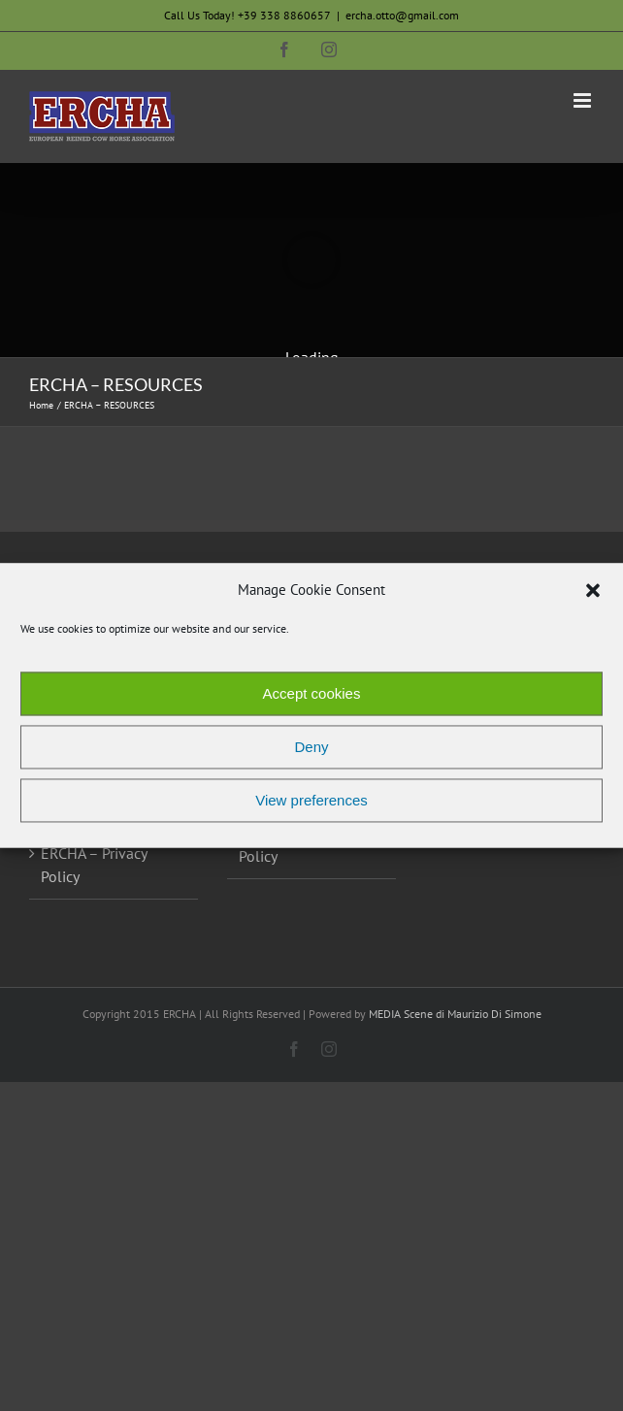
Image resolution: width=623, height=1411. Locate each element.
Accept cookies (312, 693)
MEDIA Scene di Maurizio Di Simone (455, 1013)
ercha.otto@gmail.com (402, 15)
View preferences (311, 800)
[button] (593, 590)
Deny (311, 746)
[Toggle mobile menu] (584, 100)
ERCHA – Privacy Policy (94, 865)
